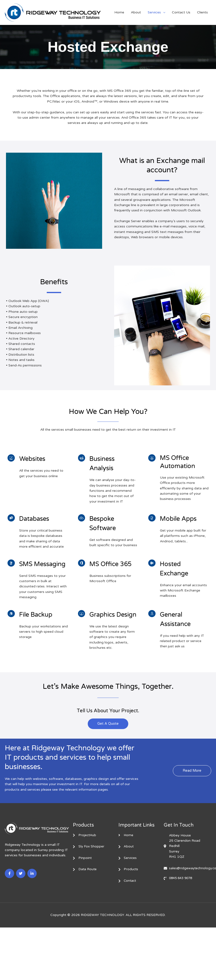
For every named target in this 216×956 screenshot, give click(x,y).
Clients (202, 12)
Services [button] (154, 12)
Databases (36, 518)
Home (119, 12)
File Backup (38, 623)
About (136, 12)
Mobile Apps (181, 518)
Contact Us (181, 12)
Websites (34, 458)
